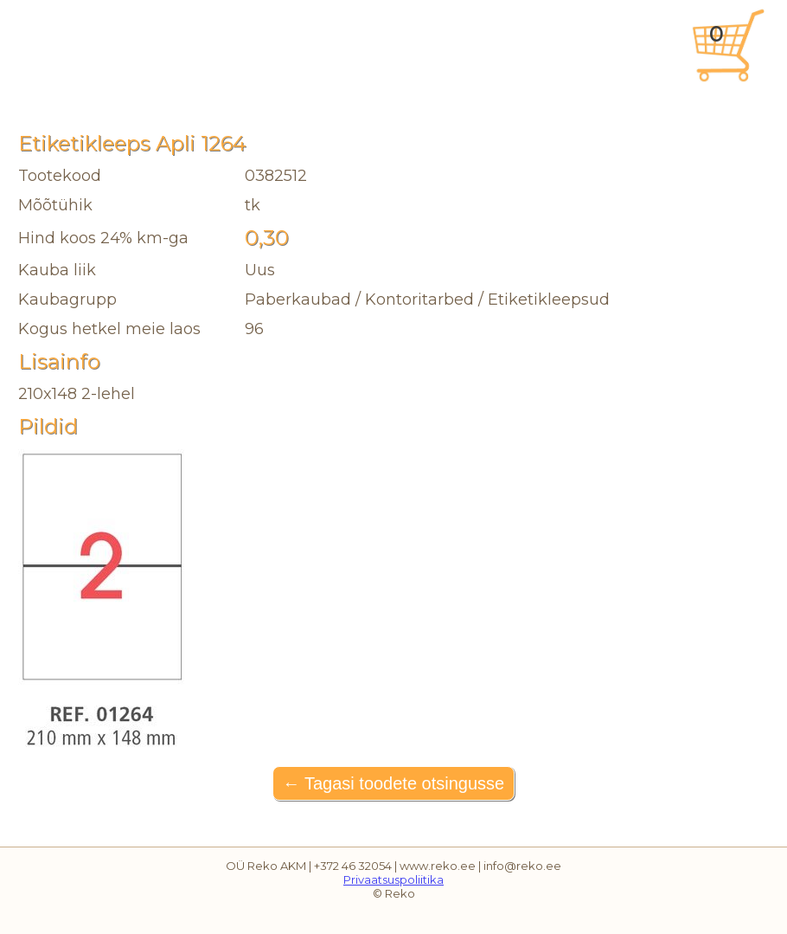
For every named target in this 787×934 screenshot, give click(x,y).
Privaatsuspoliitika (393, 879)
